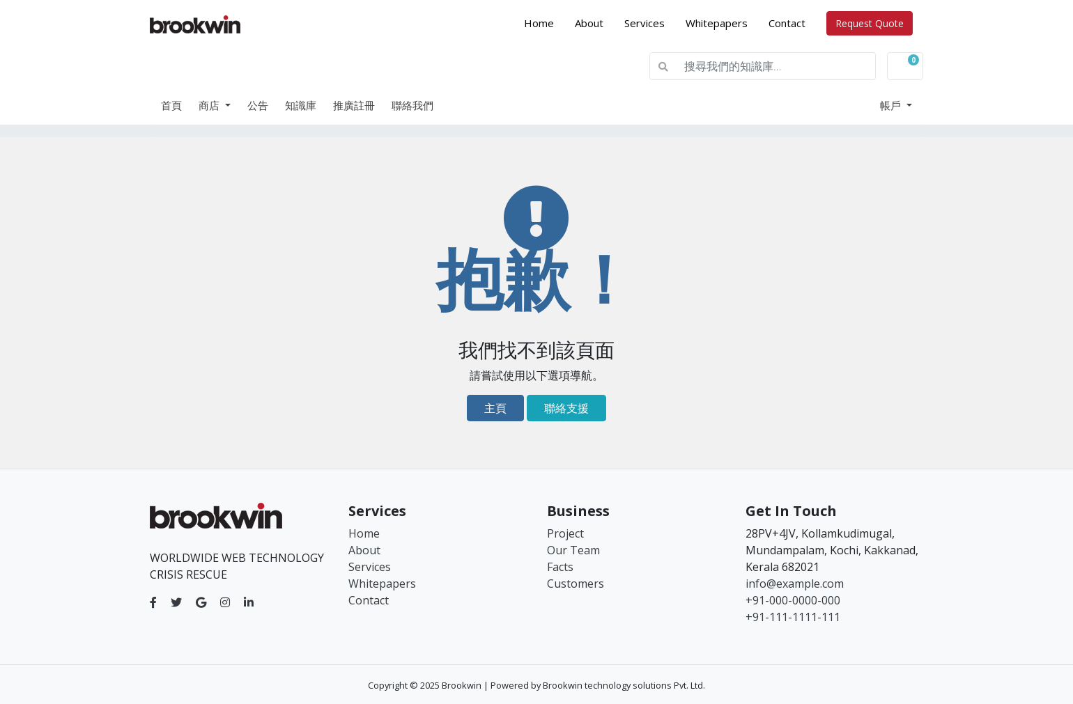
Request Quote (869, 23)
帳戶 (892, 105)
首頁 (171, 105)
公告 (257, 105)
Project (565, 533)
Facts (560, 566)
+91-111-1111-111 (793, 617)
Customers (575, 583)
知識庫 (300, 105)
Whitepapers (717, 23)
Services (644, 23)
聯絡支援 (566, 408)
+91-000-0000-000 (793, 600)
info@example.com (795, 583)
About (589, 23)
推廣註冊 (354, 105)
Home (544, 22)
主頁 (495, 408)
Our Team (573, 550)
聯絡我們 (412, 105)
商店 (210, 105)
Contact (787, 23)
